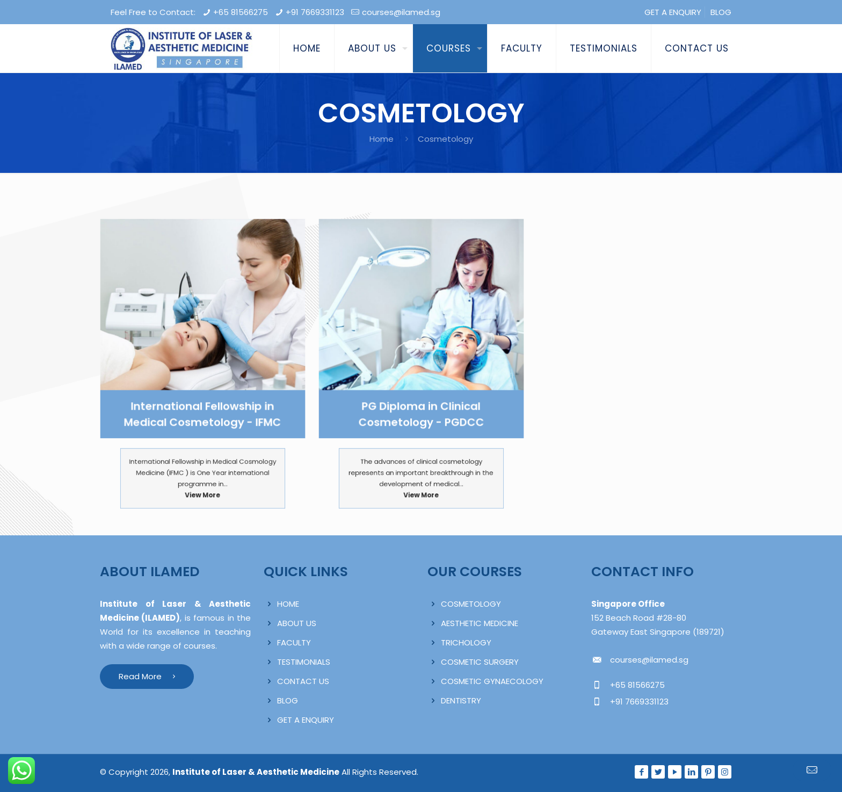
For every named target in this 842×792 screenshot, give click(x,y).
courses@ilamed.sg (401, 12)
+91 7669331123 (315, 12)
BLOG (720, 12)
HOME (288, 603)
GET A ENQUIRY (672, 12)
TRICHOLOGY (466, 642)
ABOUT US (296, 623)
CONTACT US (303, 681)
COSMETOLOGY (471, 603)
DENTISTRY (461, 700)
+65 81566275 (240, 12)
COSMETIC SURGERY (480, 661)
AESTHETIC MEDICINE (479, 623)
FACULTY (294, 642)
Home (381, 138)
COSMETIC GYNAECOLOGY (492, 681)
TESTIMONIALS (303, 661)
